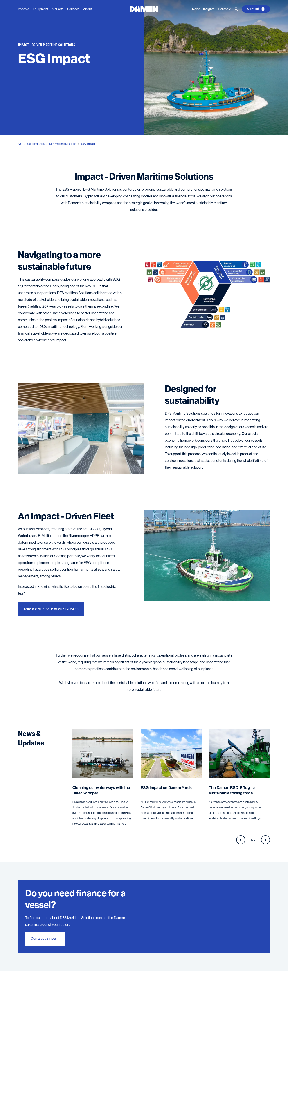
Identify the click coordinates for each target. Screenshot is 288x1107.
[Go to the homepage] (144, 9)
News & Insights (203, 9)
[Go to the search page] (236, 9)
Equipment (40, 9)
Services (73, 9)
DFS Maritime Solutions (62, 143)
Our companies (36, 143)
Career (224, 9)
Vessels (23, 9)
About (87, 9)
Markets (58, 9)
